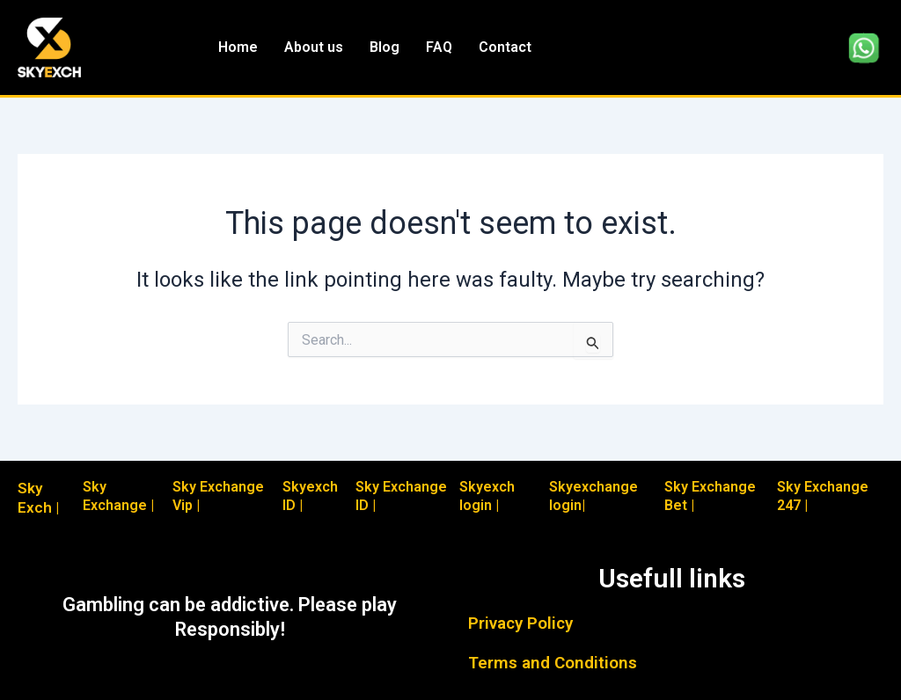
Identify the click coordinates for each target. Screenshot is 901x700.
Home (238, 47)
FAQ (439, 47)
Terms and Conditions (552, 663)
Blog (384, 47)
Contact (505, 47)
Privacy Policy (520, 623)
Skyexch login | (487, 496)
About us (313, 47)
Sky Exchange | (118, 496)
